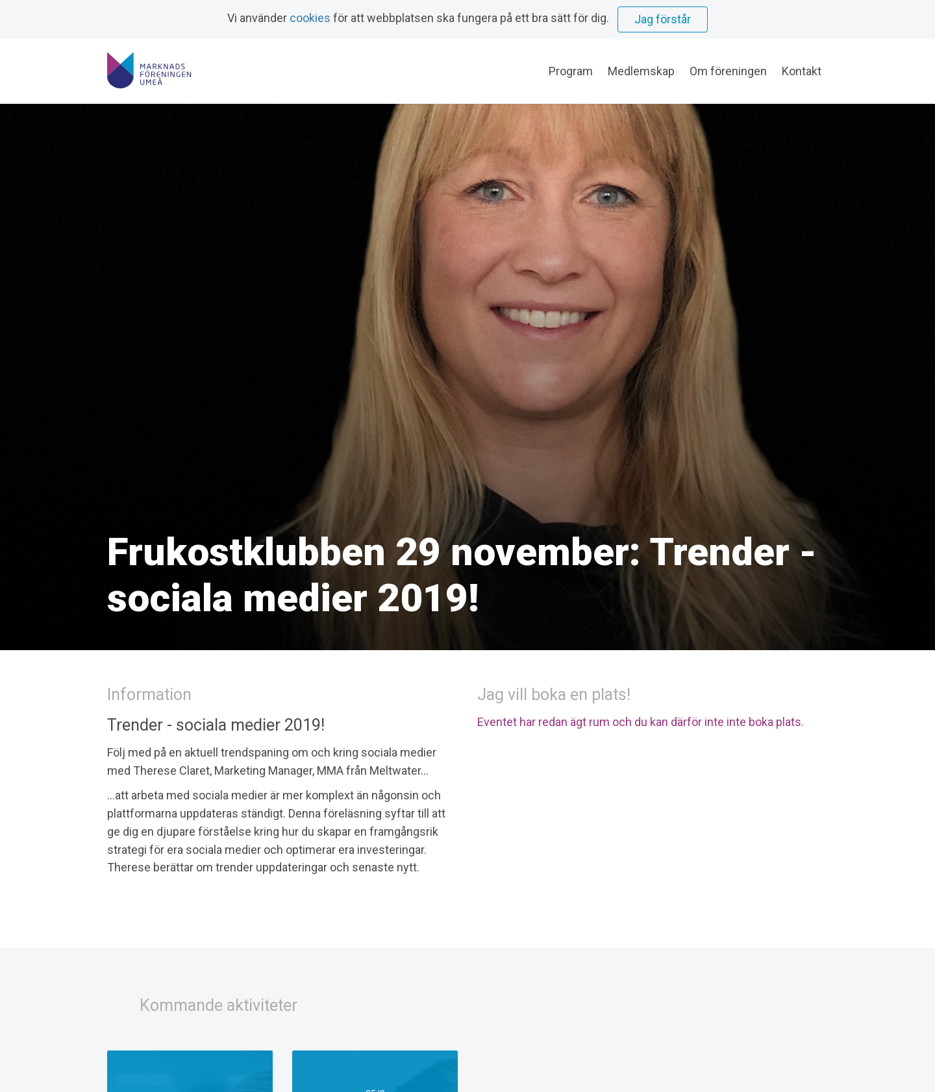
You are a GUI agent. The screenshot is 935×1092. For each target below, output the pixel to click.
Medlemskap (641, 71)
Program (571, 71)
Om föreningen (728, 71)
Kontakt (801, 71)
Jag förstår (662, 19)
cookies (310, 18)
